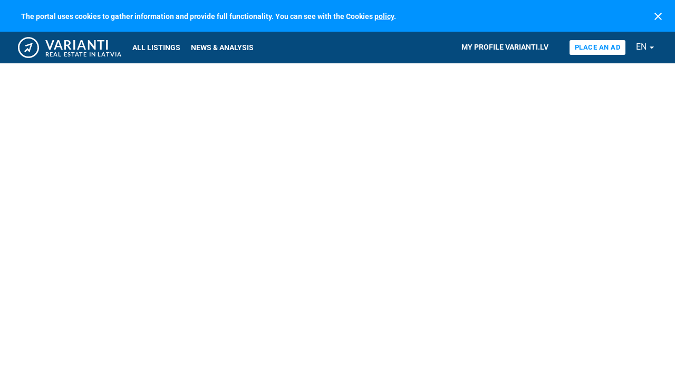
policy (384, 16)
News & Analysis (222, 47)
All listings (156, 47)
